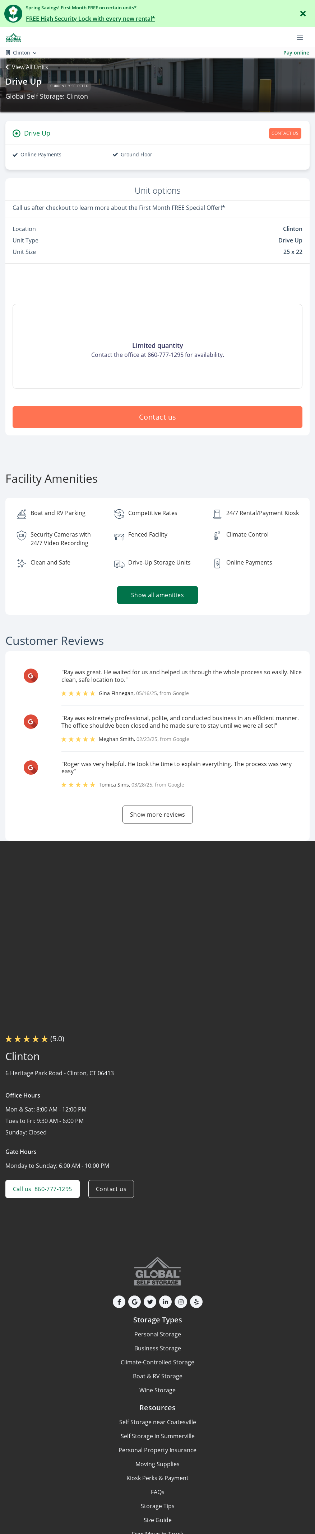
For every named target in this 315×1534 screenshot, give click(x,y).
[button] (119, 1301)
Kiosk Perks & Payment (157, 1478)
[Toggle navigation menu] (302, 37)
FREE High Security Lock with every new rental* (90, 19)
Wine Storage (157, 1390)
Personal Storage (157, 1334)
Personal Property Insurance (157, 1450)
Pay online (296, 52)
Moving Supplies (157, 1464)
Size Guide (158, 1520)
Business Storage (157, 1348)
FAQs (158, 1492)
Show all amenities (157, 595)
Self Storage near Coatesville (157, 1422)
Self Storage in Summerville (158, 1436)
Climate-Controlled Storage (157, 1362)
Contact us (157, 417)
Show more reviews (157, 814)
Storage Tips (158, 1506)
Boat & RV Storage (157, 1376)
